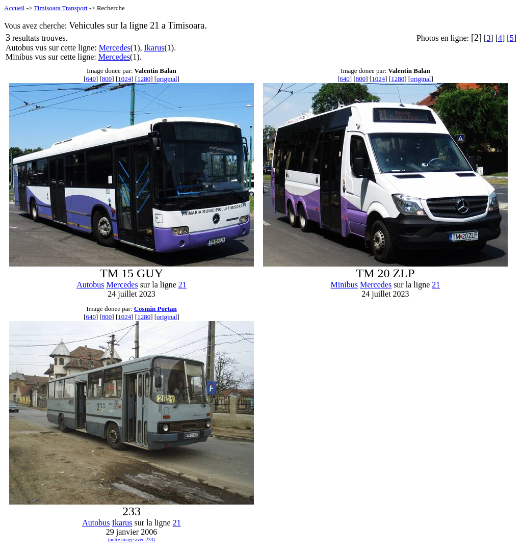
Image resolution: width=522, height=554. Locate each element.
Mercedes (114, 47)
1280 (143, 79)
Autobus (90, 284)
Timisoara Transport (60, 8)
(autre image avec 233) (131, 539)
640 (91, 79)
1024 (124, 79)
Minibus (344, 284)
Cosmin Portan (155, 308)
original (166, 79)
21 (182, 284)
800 (107, 79)
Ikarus (154, 47)
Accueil (14, 8)
